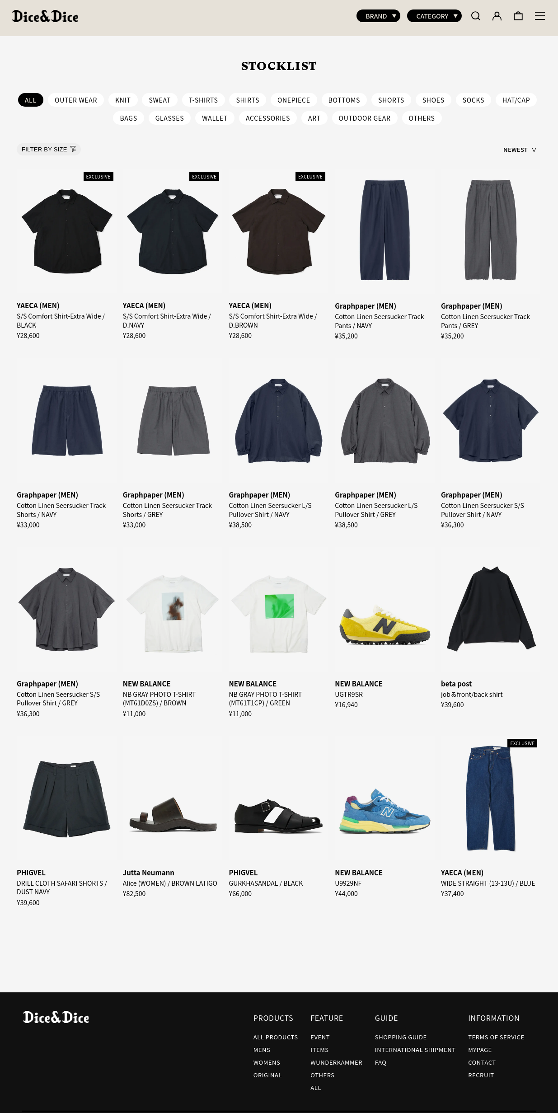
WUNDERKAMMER (336, 1057)
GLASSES (169, 113)
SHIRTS (247, 95)
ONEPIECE (293, 95)
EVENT (320, 1032)
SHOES (433, 95)
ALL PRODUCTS (275, 1032)
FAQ (381, 1057)
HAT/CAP (516, 95)
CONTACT (482, 1057)
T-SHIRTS (203, 95)
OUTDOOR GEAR (365, 113)
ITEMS (319, 1045)
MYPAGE (480, 1045)
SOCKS (473, 95)
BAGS (128, 113)
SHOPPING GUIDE (401, 1032)
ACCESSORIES (268, 113)
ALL (315, 1083)
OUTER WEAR (76, 95)
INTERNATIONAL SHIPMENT (415, 1045)
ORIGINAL (267, 1070)
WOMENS (267, 1057)
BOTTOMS (344, 95)
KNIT (123, 95)
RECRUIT (481, 1070)
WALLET (215, 113)
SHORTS (391, 95)
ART (314, 113)
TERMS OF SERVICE (496, 1032)
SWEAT (159, 95)
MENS (262, 1045)
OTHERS (422, 113)
